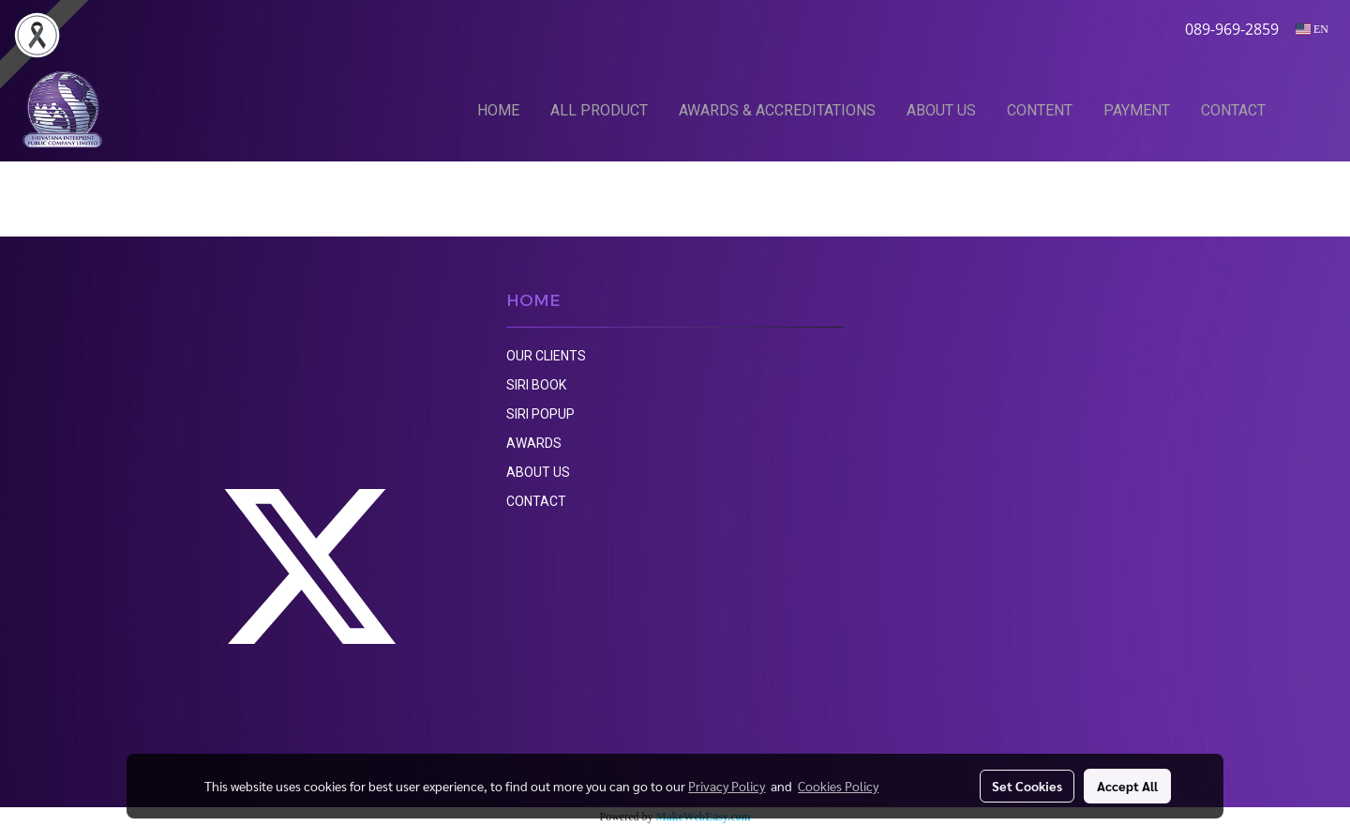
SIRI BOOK (536, 384)
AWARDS (534, 443)
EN (1312, 29)
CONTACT (1233, 110)
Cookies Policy (838, 785)
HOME (498, 110)
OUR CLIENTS (546, 355)
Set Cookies (1027, 785)
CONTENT (1039, 110)
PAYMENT (1136, 110)
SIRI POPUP (540, 413)
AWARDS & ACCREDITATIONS (777, 110)
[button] (1309, 109)
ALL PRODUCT (599, 110)
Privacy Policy (726, 785)
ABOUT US (941, 110)
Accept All (1127, 785)
